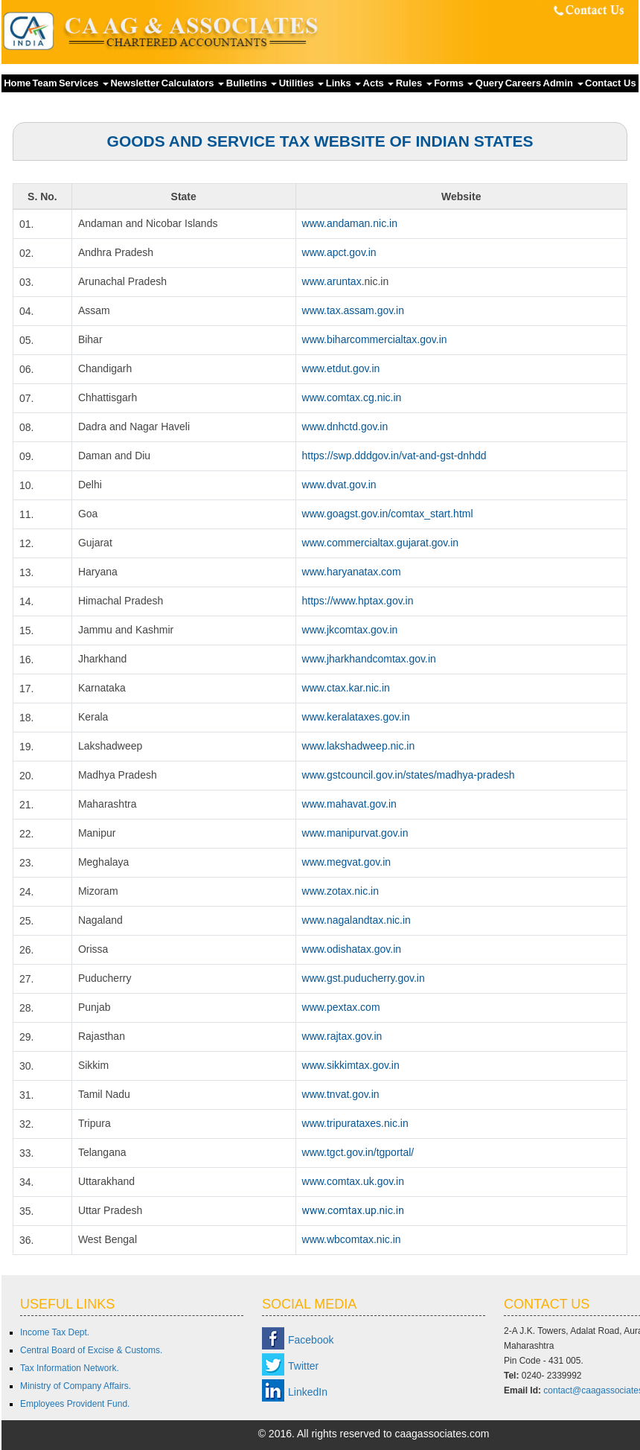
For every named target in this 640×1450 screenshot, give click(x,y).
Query (490, 83)
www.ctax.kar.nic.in (346, 688)
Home (17, 83)
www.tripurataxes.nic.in (355, 1123)
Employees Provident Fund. (74, 1404)
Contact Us (610, 83)
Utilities (301, 83)
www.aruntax (332, 281)
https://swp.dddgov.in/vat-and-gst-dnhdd (394, 455)
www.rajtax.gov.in (342, 1036)
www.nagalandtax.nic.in (356, 920)
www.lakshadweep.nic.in (358, 746)
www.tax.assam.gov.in (353, 310)
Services (84, 83)
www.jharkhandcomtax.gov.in (369, 659)
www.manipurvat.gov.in (355, 833)
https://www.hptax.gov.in (358, 601)
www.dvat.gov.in (339, 485)
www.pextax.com (341, 1007)
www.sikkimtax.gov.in (351, 1065)
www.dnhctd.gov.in (345, 426)
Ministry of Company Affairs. (75, 1386)
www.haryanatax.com (351, 572)
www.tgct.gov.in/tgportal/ (358, 1152)
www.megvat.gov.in (346, 862)
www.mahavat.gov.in (349, 804)
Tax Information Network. (69, 1368)
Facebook (310, 1340)
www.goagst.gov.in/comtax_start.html (387, 514)
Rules (414, 83)
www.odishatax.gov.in (352, 949)
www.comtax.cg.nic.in (352, 397)
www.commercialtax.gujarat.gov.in (380, 543)
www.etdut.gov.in (341, 368)
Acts (378, 83)
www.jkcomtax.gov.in (350, 630)
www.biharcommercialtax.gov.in (374, 339)
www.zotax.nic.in (340, 891)
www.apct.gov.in (339, 252)
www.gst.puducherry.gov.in (363, 978)
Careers (523, 83)
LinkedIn (307, 1392)
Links (344, 83)
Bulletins (252, 83)
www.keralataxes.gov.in (356, 717)
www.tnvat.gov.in (341, 1094)
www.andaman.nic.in (349, 223)
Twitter (303, 1366)
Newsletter (134, 83)
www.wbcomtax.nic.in (351, 1239)
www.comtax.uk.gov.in (353, 1181)
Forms (453, 83)
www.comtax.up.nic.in (353, 1210)
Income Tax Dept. (54, 1332)
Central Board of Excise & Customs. (91, 1350)
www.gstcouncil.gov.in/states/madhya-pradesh (408, 775)
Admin (563, 83)
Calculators (192, 83)
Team (45, 83)
